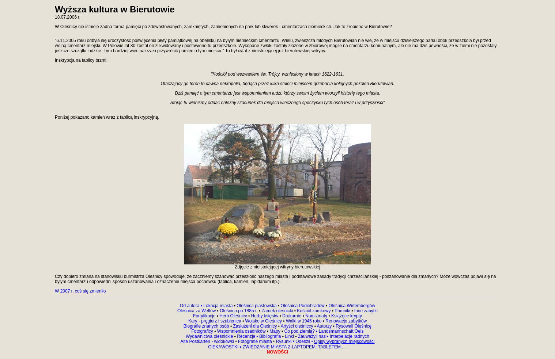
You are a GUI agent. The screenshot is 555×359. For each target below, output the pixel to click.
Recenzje (247, 336)
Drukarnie (292, 315)
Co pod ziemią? (299, 331)
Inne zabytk (365, 310)
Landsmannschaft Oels (340, 331)
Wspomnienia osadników (242, 331)
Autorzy (324, 326)
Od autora (191, 305)
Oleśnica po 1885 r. (238, 310)
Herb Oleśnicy (233, 315)
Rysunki (284, 341)
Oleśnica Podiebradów (303, 305)
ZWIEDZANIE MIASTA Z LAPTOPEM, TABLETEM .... (294, 347)
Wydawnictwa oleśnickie (210, 336)
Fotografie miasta (255, 341)
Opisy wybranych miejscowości (344, 341)
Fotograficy (202, 331)
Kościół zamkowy (314, 310)
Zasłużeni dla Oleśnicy (255, 326)
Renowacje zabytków (345, 321)
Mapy (275, 331)
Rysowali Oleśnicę (353, 326)
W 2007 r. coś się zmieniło (80, 291)
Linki (289, 336)
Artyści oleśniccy (297, 326)
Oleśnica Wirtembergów (352, 305)
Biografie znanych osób (207, 326)
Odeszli (302, 341)
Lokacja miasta (218, 305)
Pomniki (342, 310)
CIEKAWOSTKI (223, 347)
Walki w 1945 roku (304, 321)
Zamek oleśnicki (277, 310)
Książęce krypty (346, 315)
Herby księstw (265, 315)
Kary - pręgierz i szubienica (215, 321)
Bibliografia (269, 336)
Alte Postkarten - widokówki (207, 341)
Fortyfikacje (205, 315)
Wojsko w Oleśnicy (264, 321)
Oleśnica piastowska (256, 305)
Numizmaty (316, 315)
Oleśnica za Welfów (196, 310)
